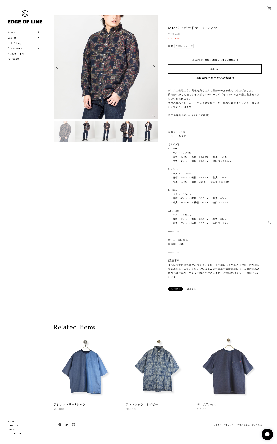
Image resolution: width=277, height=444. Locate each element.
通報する (191, 289)
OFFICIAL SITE (16, 433)
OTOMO (13, 59)
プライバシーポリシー (224, 425)
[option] (106, 67)
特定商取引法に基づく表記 (250, 425)
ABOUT (12, 421)
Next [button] (154, 67)
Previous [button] (58, 67)
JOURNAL (13, 425)
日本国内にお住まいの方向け (214, 78)
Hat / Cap (15, 43)
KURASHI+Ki (16, 54)
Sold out (214, 69)
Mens (11, 32)
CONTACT (13, 429)
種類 (170, 46)
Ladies (12, 38)
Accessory (15, 48)
